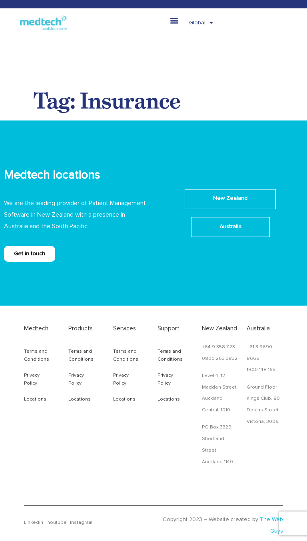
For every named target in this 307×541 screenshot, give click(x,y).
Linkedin (33, 522)
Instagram (81, 522)
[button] (174, 20)
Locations (35, 399)
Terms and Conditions (36, 355)
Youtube (57, 522)
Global (201, 23)
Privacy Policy (32, 379)
